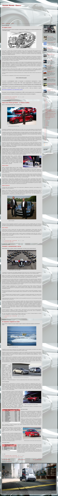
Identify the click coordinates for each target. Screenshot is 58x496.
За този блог (8, 23)
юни (45, 107)
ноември (46, 124)
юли (45, 108)
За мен (12, 23)
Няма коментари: (14, 240)
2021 (45, 134)
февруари (46, 102)
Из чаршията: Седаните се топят (11, 321)
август (46, 120)
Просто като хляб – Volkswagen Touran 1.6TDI (51, 54)
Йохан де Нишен (6, 241)
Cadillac (10, 241)
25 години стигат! (6, 27)
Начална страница (21, 459)
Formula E (5, 317)
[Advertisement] (29, 14)
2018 (45, 130)
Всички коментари (47, 145)
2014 (45, 100)
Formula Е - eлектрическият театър (11, 246)
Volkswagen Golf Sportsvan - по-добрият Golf (51, 71)
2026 (45, 140)
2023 (45, 136)
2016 (45, 128)
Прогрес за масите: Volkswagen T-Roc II (50, 48)
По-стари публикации (37, 459)
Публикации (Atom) (9, 461)
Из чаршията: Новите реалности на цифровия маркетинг (50, 110)
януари (46, 101)
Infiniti (12, 241)
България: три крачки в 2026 (51, 42)
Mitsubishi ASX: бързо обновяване (50, 90)
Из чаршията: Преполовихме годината (50, 113)
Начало (3, 23)
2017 (45, 129)
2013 (45, 99)
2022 (45, 135)
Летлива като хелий (50, 36)
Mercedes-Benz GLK (50, 65)
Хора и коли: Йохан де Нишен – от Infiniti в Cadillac (15, 102)
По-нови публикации (6, 459)
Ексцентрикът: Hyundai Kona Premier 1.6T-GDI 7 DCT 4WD (51, 84)
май (45, 106)
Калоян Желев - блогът (11, 5)
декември (46, 125)
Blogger (51, 492)
